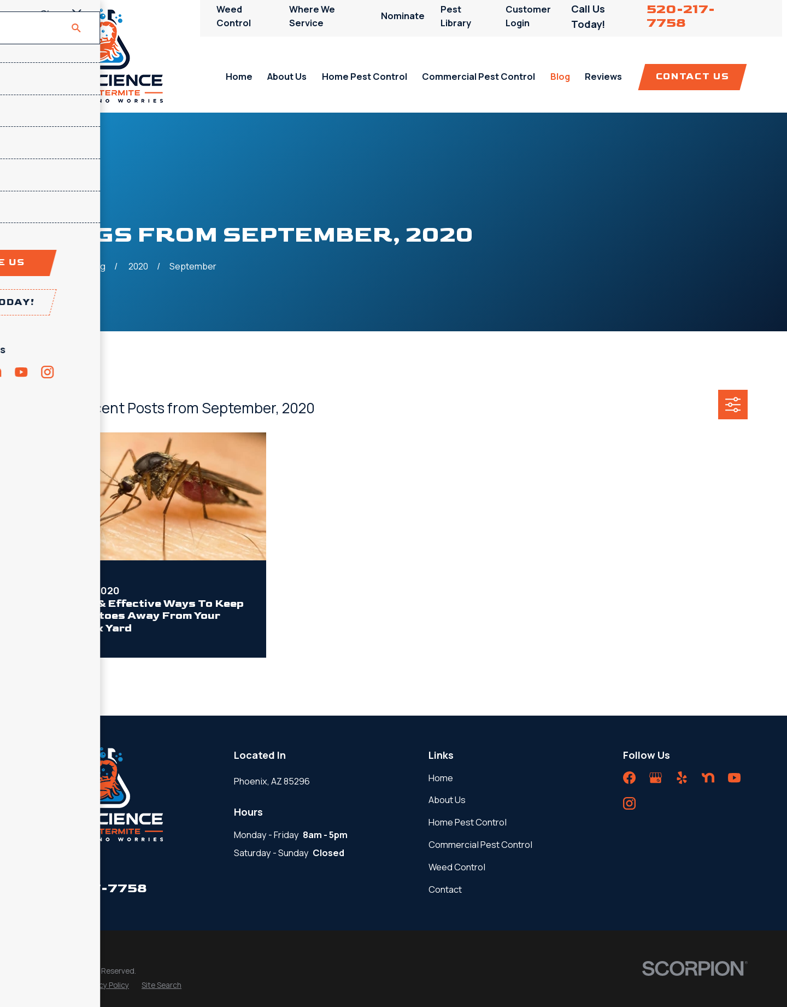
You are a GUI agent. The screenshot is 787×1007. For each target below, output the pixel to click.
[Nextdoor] (708, 777)
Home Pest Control (467, 822)
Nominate (403, 15)
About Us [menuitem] (287, 76)
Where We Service (312, 16)
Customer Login (528, 16)
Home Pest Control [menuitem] (364, 76)
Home (440, 777)
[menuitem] (54, 985)
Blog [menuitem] (560, 76)
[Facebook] (629, 777)
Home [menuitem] (239, 76)
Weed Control (233, 16)
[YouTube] (734, 777)
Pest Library (456, 16)
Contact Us (692, 76)
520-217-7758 (681, 16)
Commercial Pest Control (480, 844)
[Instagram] (629, 803)
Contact (445, 889)
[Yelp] (682, 777)
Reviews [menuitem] (603, 76)
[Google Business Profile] (655, 777)
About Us (447, 799)
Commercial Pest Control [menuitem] (478, 76)
